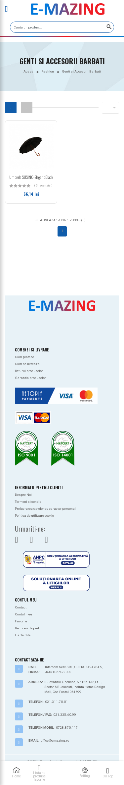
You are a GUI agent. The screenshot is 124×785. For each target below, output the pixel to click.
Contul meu (23, 614)
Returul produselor (29, 371)
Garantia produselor (30, 378)
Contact (20, 607)
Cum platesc (24, 357)
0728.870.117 (67, 727)
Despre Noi (23, 495)
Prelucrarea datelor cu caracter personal (45, 508)
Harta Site (22, 635)
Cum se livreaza (27, 364)
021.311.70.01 (56, 702)
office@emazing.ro (55, 740)
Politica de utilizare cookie (34, 515)
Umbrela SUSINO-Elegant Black (31, 177)
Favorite (21, 621)
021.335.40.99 (64, 714)
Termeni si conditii (29, 501)
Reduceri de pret (27, 628)
